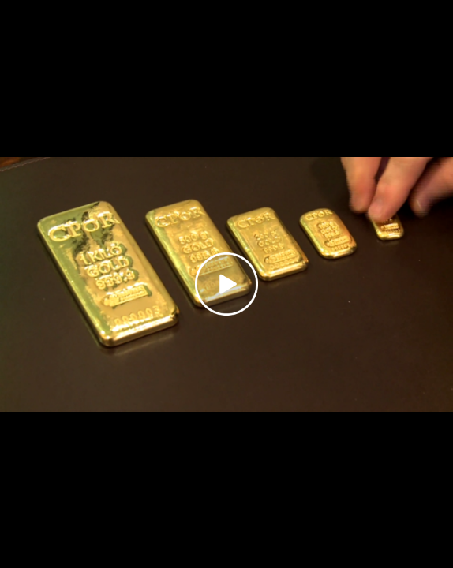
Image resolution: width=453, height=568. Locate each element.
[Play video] (226, 284)
